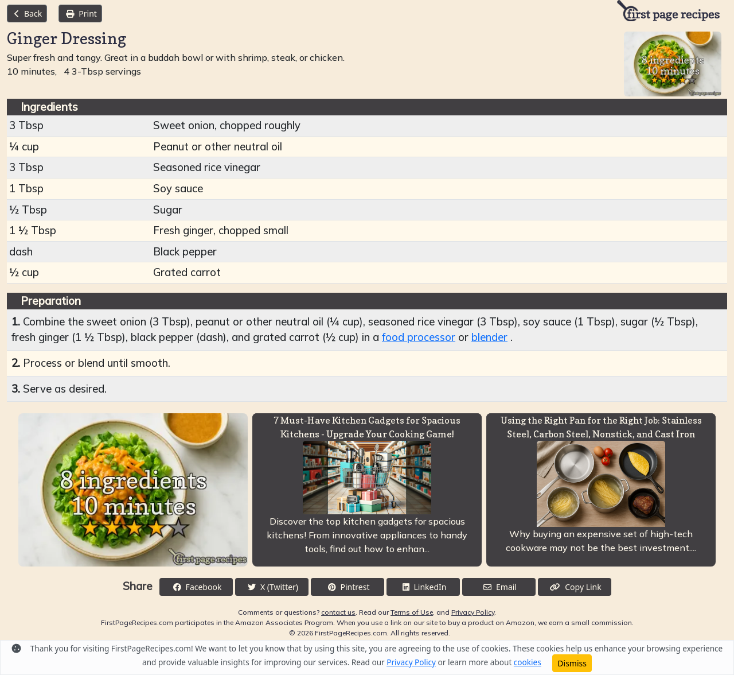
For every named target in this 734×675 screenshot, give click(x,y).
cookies (527, 662)
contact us (338, 612)
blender (489, 337)
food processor (418, 337)
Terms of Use (412, 612)
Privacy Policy (472, 612)
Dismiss (572, 663)
